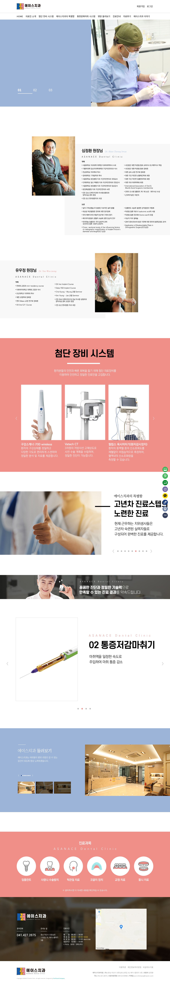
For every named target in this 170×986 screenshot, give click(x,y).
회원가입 (141, 6)
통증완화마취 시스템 (86, 16)
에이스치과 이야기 (142, 16)
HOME (20, 16)
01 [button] (19, 87)
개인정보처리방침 (134, 967)
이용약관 (122, 967)
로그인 (150, 6)
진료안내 (117, 16)
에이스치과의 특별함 (65, 16)
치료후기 (127, 16)
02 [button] (35, 87)
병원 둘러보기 (104, 16)
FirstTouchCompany (59, 978)
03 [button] (50, 87)
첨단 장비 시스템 (46, 16)
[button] (154, 418)
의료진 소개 (31, 16)
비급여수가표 (148, 967)
